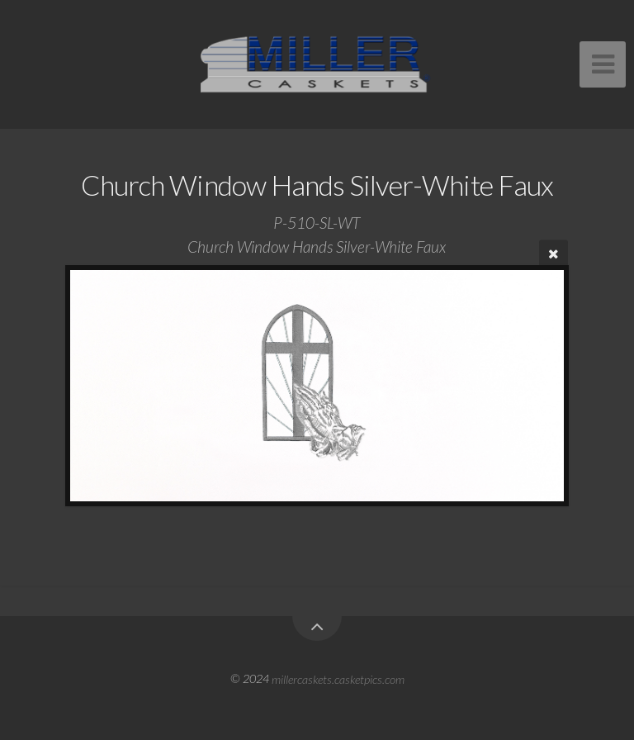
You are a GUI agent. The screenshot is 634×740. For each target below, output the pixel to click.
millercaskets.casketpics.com (338, 678)
